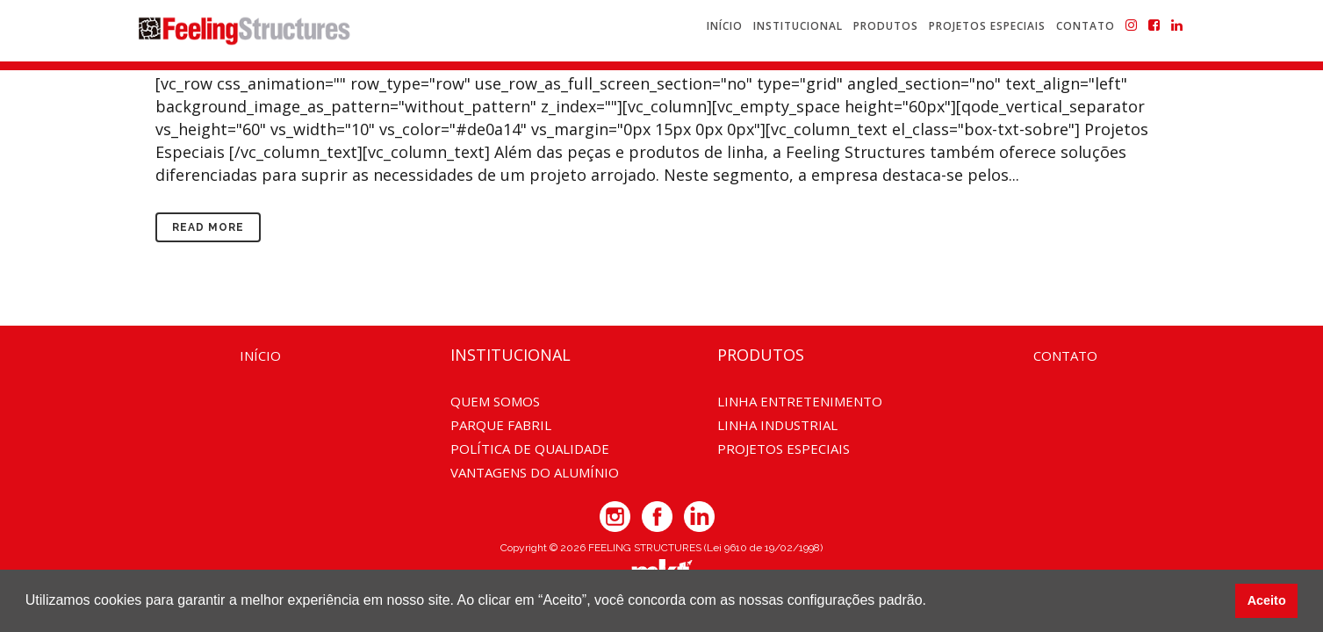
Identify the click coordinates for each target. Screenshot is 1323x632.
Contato (1065, 355)
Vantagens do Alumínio (534, 472)
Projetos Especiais (783, 448)
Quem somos (495, 401)
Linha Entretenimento (799, 401)
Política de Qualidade (529, 448)
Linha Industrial (777, 425)
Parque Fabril (500, 425)
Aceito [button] (1267, 600)
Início (260, 355)
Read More (208, 227)
